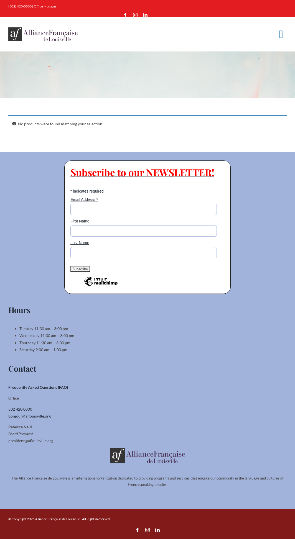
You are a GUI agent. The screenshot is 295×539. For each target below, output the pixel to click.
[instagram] (135, 15)
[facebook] (125, 15)
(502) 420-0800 (20, 6)
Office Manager (45, 6)
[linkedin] (145, 15)
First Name (79, 221)
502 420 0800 (20, 409)
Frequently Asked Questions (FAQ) (38, 387)
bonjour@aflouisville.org (29, 416)
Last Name (79, 242)
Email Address (84, 199)
